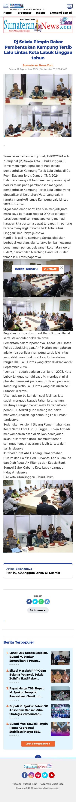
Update (50, 269)
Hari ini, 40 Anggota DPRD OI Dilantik (33, 573)
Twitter (46, 777)
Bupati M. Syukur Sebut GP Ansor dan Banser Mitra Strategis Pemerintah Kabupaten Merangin (28, 710)
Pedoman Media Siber (52, 784)
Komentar (38, 610)
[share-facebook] (29, 601)
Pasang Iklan (30, 784)
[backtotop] (38, 758)
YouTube (54, 777)
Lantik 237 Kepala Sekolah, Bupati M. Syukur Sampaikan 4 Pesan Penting (28, 657)
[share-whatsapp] (41, 601)
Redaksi (16, 784)
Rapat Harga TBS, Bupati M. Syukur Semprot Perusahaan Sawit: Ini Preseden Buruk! (26, 692)
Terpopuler (23, 12)
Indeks (40, 12)
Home (7, 12)
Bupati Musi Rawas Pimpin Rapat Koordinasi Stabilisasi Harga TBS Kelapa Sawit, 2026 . (28, 728)
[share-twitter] (35, 601)
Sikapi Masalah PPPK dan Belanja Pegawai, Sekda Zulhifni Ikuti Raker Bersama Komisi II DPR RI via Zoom (27, 674)
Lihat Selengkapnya (38, 743)
